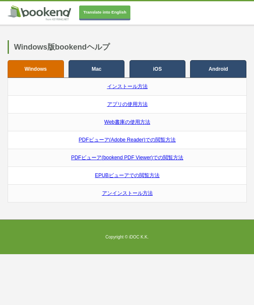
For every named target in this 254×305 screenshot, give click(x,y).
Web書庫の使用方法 (127, 122)
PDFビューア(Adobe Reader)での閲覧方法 (127, 140)
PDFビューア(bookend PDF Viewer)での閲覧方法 (127, 158)
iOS (157, 69)
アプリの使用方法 (127, 104)
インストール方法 (127, 86)
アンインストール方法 (127, 193)
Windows (36, 69)
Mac (96, 69)
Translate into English (105, 12)
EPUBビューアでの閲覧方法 (127, 175)
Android (218, 69)
